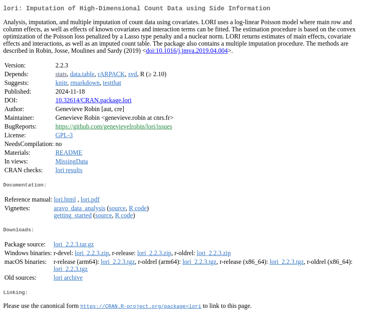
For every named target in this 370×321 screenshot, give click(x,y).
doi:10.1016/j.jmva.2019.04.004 (187, 52)
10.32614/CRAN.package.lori (93, 101)
